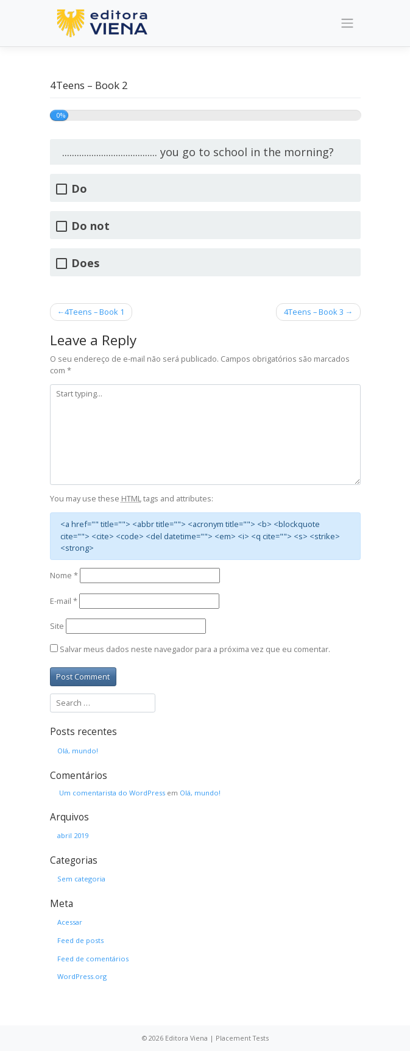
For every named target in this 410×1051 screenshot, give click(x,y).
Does (85, 263)
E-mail (63, 600)
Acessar (69, 922)
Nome (64, 575)
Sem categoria (81, 878)
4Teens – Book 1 (94, 311)
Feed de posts (80, 940)
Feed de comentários (93, 958)
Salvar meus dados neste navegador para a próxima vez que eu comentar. (195, 649)
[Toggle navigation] (347, 23)
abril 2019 (72, 835)
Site (57, 625)
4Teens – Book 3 (314, 311)
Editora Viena (186, 1037)
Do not (90, 226)
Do (79, 189)
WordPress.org (82, 976)
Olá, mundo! (77, 750)
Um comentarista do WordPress (112, 792)
